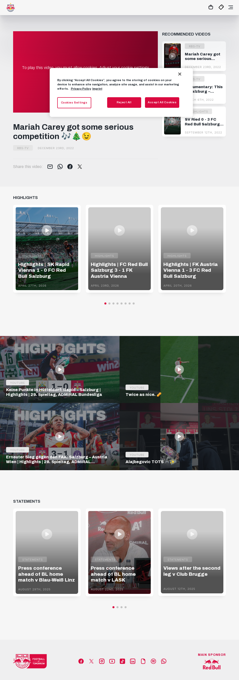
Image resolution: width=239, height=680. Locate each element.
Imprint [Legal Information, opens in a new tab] (97, 88)
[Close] (179, 74)
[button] (105, 303)
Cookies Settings (74, 102)
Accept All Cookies (162, 102)
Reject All (124, 102)
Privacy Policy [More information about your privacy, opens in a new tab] (81, 88)
